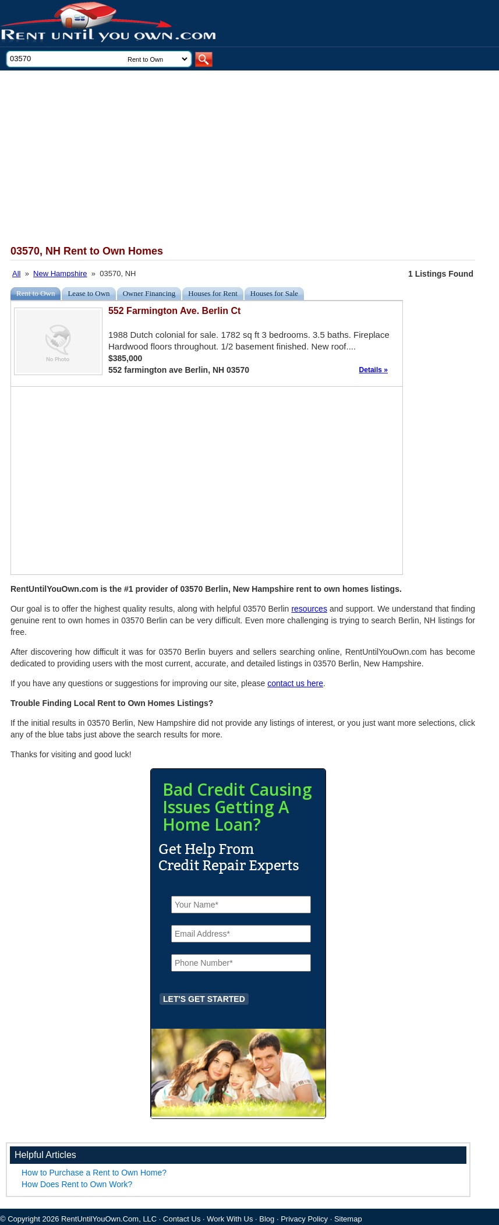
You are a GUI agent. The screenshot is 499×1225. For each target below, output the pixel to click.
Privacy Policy (304, 1219)
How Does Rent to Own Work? (77, 1184)
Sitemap (348, 1219)
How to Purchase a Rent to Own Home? (94, 1172)
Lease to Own (88, 293)
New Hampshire (60, 273)
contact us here (295, 683)
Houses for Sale (274, 293)
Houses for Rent (213, 293)
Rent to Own (35, 293)
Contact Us (181, 1219)
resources (309, 608)
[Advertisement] (233, 157)
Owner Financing (149, 293)
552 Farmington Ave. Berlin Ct (174, 311)
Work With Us (230, 1219)
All (16, 273)
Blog (266, 1219)
